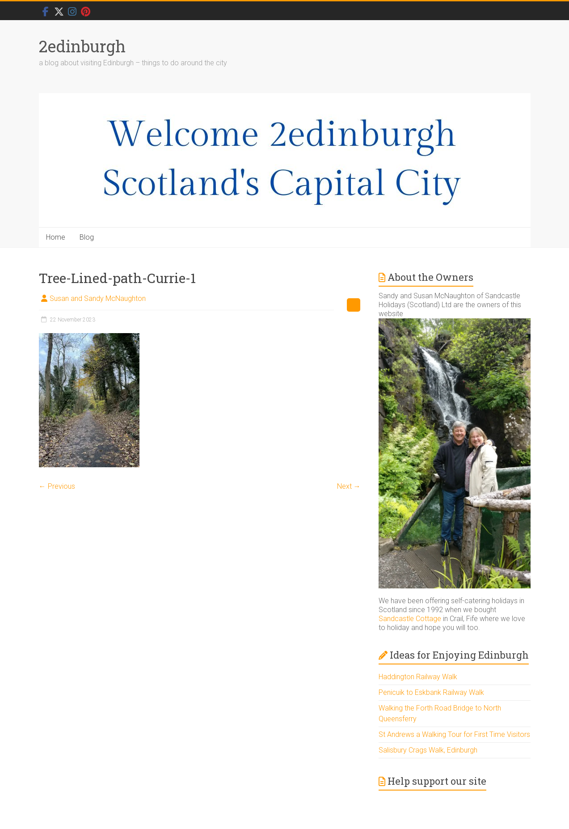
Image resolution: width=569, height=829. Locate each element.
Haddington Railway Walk (418, 677)
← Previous (57, 486)
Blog (87, 237)
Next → (349, 486)
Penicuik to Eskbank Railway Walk (431, 692)
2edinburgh (82, 46)
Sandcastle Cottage (410, 618)
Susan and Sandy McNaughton (98, 298)
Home (55, 237)
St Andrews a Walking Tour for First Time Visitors (454, 734)
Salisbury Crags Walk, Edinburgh (428, 750)
